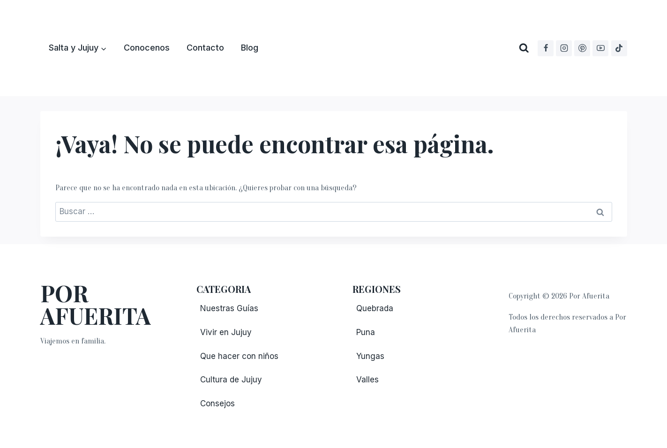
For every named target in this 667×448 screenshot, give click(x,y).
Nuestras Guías (229, 308)
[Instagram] (564, 48)
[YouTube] (600, 48)
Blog (249, 47)
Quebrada (374, 308)
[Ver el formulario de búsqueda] (524, 48)
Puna (365, 332)
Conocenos (147, 47)
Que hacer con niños (239, 356)
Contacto (205, 47)
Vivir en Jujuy (226, 332)
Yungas (370, 356)
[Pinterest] (582, 48)
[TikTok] (619, 48)
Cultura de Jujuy (231, 379)
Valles (367, 379)
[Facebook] (546, 48)
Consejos (217, 403)
